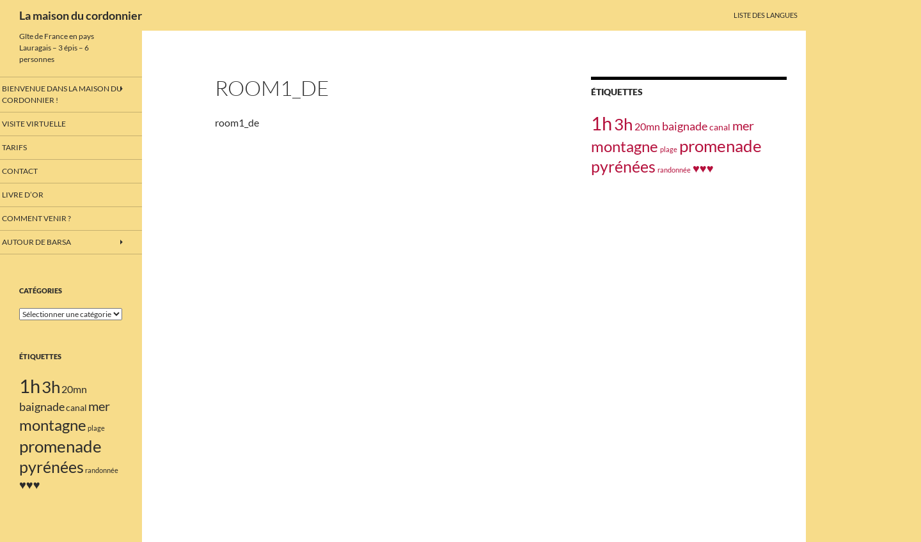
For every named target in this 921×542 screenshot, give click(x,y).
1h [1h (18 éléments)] (601, 123)
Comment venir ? (50, 219)
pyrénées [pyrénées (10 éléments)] (623, 166)
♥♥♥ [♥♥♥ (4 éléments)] (703, 168)
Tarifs (30, 147)
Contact (35, 171)
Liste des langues (766, 15)
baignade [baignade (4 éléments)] (684, 126)
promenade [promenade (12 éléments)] (720, 146)
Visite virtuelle (47, 123)
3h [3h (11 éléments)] (623, 124)
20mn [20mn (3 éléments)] (647, 126)
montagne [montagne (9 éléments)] (624, 146)
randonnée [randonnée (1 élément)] (674, 170)
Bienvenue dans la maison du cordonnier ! (67, 94)
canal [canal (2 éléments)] (719, 126)
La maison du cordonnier (80, 15)
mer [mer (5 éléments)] (743, 125)
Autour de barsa (50, 243)
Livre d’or (37, 195)
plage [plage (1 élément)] (668, 149)
